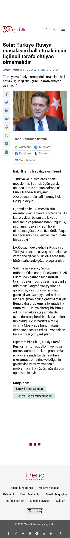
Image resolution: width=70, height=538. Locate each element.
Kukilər (60, 500)
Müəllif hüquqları (56, 494)
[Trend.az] (14, 29)
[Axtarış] (46, 29)
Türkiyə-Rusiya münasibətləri (34, 396)
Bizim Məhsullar (30, 494)
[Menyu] (63, 29)
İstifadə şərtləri (15, 500)
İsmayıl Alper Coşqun (29, 388)
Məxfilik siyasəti (40, 500)
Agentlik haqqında (21, 488)
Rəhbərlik (9, 494)
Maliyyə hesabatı (49, 488)
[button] (6, 94)
